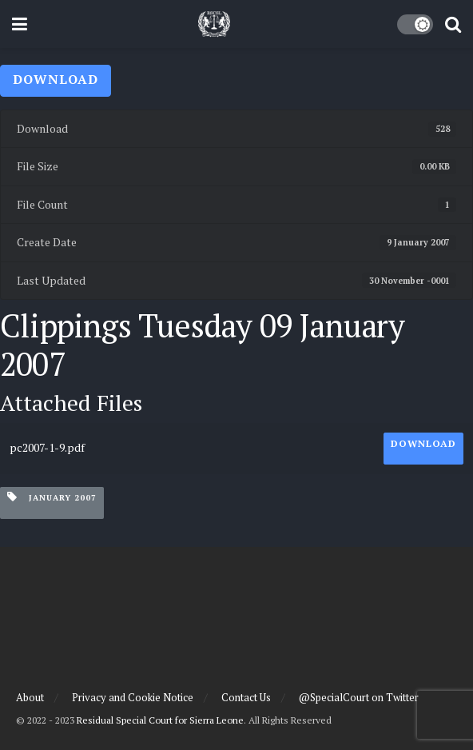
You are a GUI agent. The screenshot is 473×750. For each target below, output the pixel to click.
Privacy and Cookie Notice (132, 697)
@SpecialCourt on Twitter (359, 697)
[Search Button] (453, 24)
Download (55, 79)
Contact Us (246, 697)
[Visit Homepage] (214, 24)
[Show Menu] (19, 24)
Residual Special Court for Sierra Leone (160, 720)
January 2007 (52, 497)
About (30, 697)
